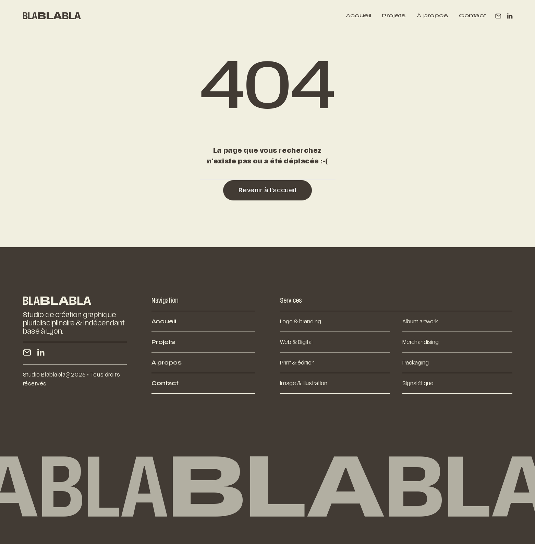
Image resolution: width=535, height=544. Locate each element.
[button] (499, 16)
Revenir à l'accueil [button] (267, 190)
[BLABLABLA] (52, 15)
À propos (432, 16)
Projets (393, 16)
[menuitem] (358, 16)
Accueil (358, 16)
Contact (472, 16)
